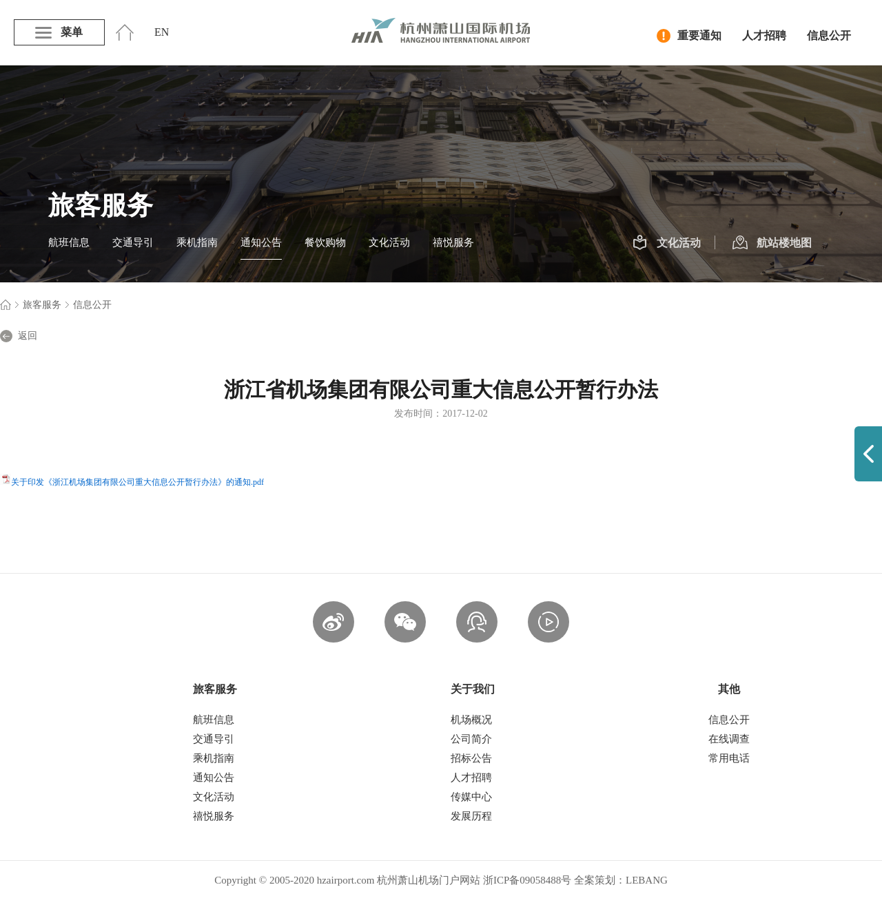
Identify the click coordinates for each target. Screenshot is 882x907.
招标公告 (471, 758)
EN (161, 32)
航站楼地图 (772, 243)
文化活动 (389, 242)
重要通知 (689, 36)
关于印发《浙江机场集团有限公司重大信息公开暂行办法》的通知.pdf (137, 482)
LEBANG (647, 880)
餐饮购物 (325, 242)
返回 (18, 336)
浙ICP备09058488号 (527, 880)
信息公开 (829, 35)
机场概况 (471, 719)
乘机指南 (197, 242)
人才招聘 (764, 35)
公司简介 (471, 738)
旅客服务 (42, 305)
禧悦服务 (453, 242)
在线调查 (729, 738)
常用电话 (729, 758)
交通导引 (133, 242)
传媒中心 (471, 796)
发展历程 (471, 816)
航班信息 (69, 242)
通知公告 (261, 242)
